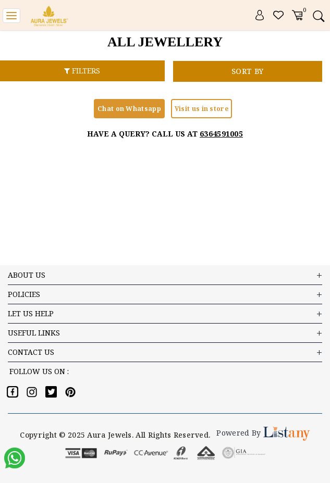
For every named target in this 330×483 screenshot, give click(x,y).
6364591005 (221, 134)
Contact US (165, 352)
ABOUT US (165, 275)
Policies (165, 294)
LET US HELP (165, 313)
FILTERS (82, 71)
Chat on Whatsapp (129, 108)
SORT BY (247, 71)
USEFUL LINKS (165, 333)
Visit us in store (201, 108)
